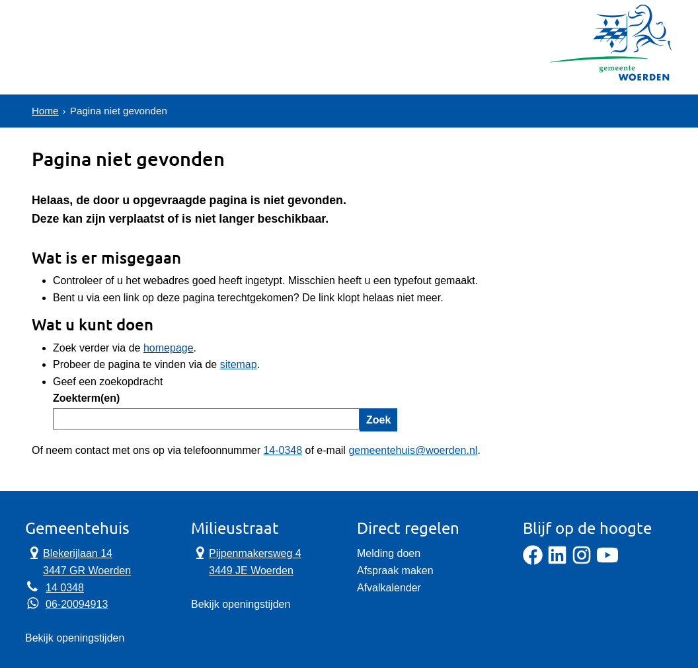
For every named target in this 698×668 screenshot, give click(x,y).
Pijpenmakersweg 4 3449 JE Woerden (246, 561)
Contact (170, 62)
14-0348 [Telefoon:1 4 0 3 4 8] (282, 450)
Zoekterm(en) (86, 398)
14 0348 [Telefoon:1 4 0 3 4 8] (65, 587)
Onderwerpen (79, 62)
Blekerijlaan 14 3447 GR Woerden (78, 561)
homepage (168, 347)
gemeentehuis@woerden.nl (412, 450)
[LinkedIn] (557, 561)
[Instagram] (582, 561)
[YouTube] (607, 561)
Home (46, 110)
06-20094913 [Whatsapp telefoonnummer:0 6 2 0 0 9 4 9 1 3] (77, 604)
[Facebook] (533, 561)
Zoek (378, 420)
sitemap (238, 364)
